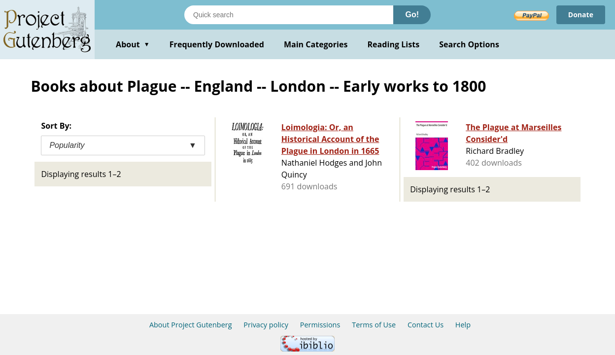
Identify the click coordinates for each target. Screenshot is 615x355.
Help (463, 324)
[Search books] (288, 14)
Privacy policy (265, 324)
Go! (412, 14)
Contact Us (426, 324)
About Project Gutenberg (190, 324)
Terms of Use (374, 324)
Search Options (469, 44)
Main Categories (316, 44)
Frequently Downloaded (217, 44)
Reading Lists (394, 44)
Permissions (320, 324)
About (133, 44)
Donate (580, 14)
